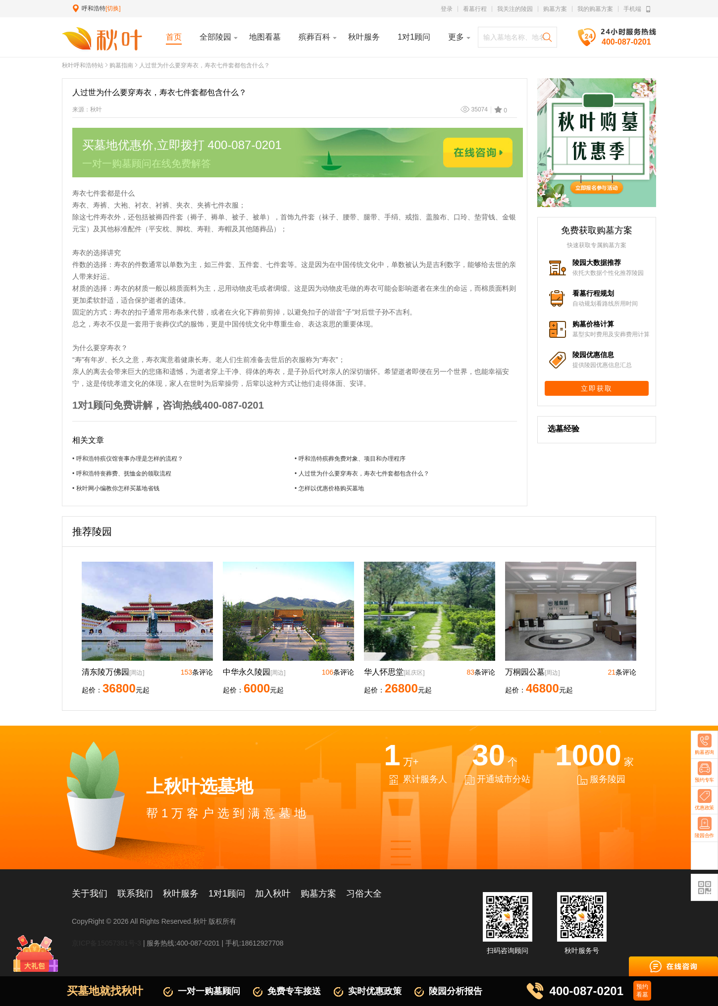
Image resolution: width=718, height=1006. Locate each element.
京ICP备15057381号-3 (106, 943)
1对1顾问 (226, 894)
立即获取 (597, 388)
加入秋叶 (273, 894)
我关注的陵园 (515, 8)
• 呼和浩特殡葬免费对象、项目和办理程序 (350, 458)
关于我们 (89, 894)
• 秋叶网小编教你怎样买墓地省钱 (115, 488)
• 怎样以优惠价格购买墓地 (329, 488)
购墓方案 (555, 8)
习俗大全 (364, 894)
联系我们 (135, 894)
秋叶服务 (181, 894)
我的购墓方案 (595, 8)
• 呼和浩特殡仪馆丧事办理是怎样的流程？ (127, 458)
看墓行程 (475, 8)
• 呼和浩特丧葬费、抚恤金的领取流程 (121, 473)
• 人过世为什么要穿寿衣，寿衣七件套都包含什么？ (362, 473)
